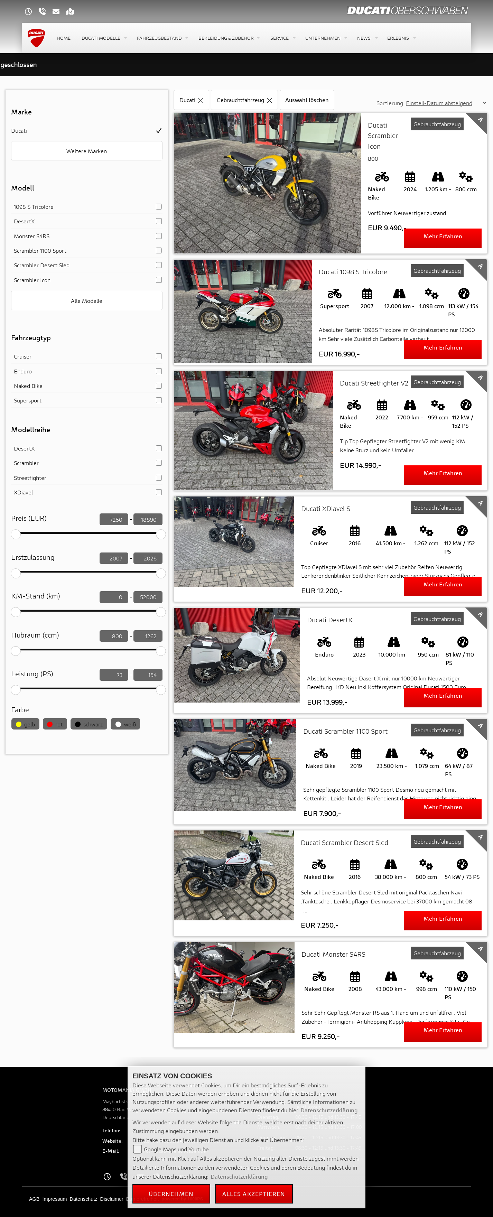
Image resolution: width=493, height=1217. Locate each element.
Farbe (20, 709)
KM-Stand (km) (35, 596)
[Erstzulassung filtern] (114, 558)
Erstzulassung (33, 557)
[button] (104, 38)
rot (55, 724)
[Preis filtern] (114, 519)
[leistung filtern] (114, 675)
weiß (125, 724)
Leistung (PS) (32, 673)
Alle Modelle (86, 300)
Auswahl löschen (307, 99)
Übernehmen (171, 1193)
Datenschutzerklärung (329, 1110)
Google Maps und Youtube (176, 1149)
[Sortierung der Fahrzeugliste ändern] (445, 103)
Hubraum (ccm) (35, 635)
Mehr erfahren (443, 236)
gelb (25, 724)
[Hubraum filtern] (114, 636)
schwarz (89, 724)
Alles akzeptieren (254, 1193)
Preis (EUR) (29, 518)
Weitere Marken (86, 151)
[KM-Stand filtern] (114, 597)
